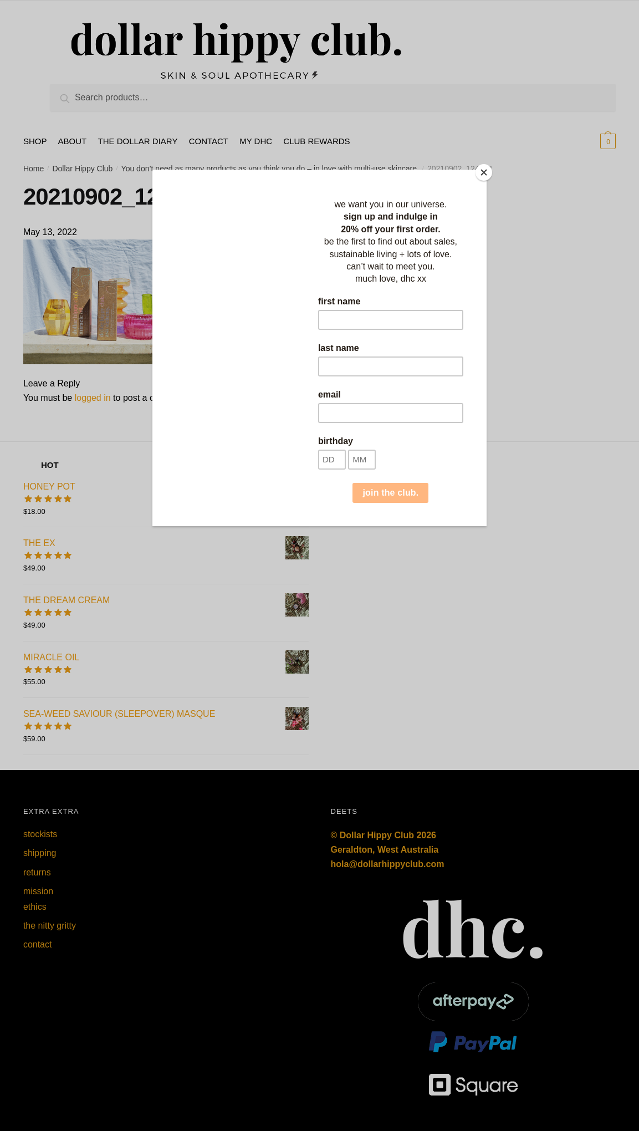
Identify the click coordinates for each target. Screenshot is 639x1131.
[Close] (484, 172)
